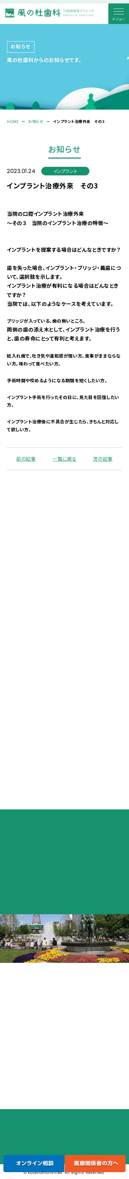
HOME (13, 121)
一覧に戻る (64, 459)
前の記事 (26, 459)
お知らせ (35, 121)
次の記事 (102, 459)
